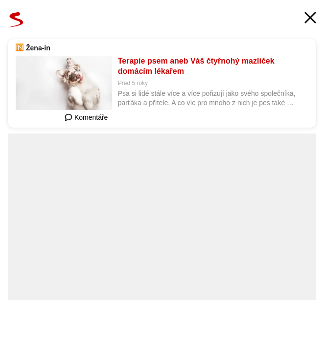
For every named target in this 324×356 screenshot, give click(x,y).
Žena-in (38, 48)
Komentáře (86, 117)
